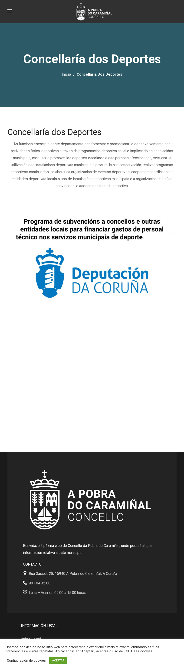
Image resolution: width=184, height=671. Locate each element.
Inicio (66, 74)
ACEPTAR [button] (58, 660)
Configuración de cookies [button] (26, 660)
